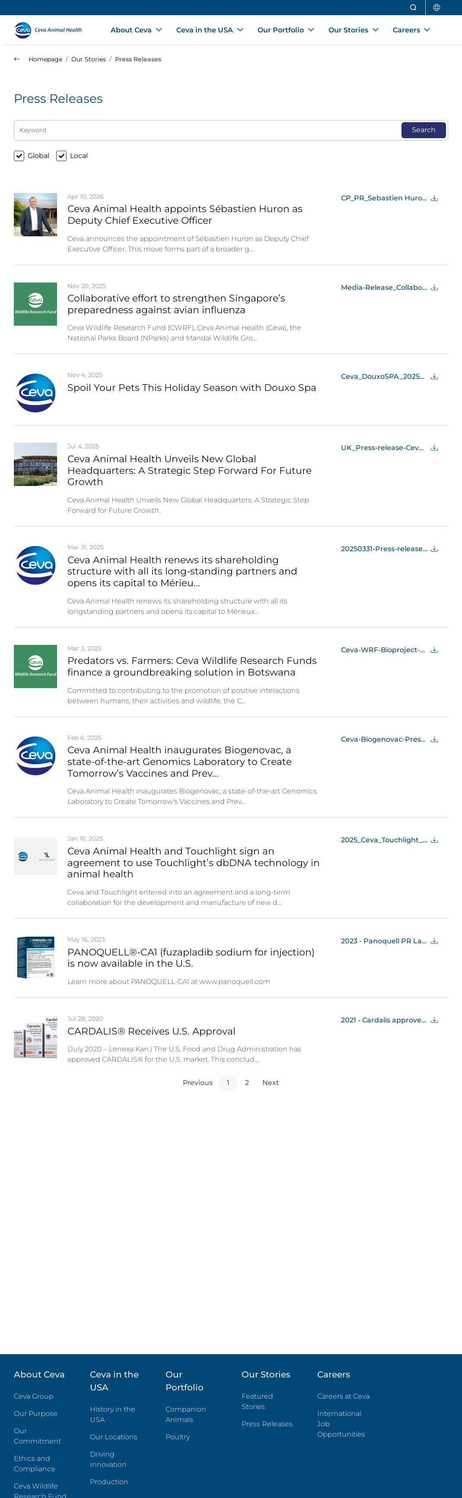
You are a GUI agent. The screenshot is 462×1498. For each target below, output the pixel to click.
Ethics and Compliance (34, 1463)
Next (270, 1083)
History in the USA (112, 1414)
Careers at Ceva (343, 1396)
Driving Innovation (108, 1459)
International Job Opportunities (345, 1423)
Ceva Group (34, 1396)
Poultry (193, 1436)
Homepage (38, 59)
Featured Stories (257, 1401)
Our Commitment (37, 1436)
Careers (333, 1374)
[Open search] (413, 7)
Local (79, 156)
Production (109, 1482)
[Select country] (437, 7)
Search (424, 130)
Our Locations (113, 1437)
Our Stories (266, 1374)
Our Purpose (35, 1413)
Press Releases (267, 1424)
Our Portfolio (185, 1381)
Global (38, 156)
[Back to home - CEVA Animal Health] (52, 30)
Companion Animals (186, 1414)
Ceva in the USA (114, 1381)
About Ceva (39, 1374)
